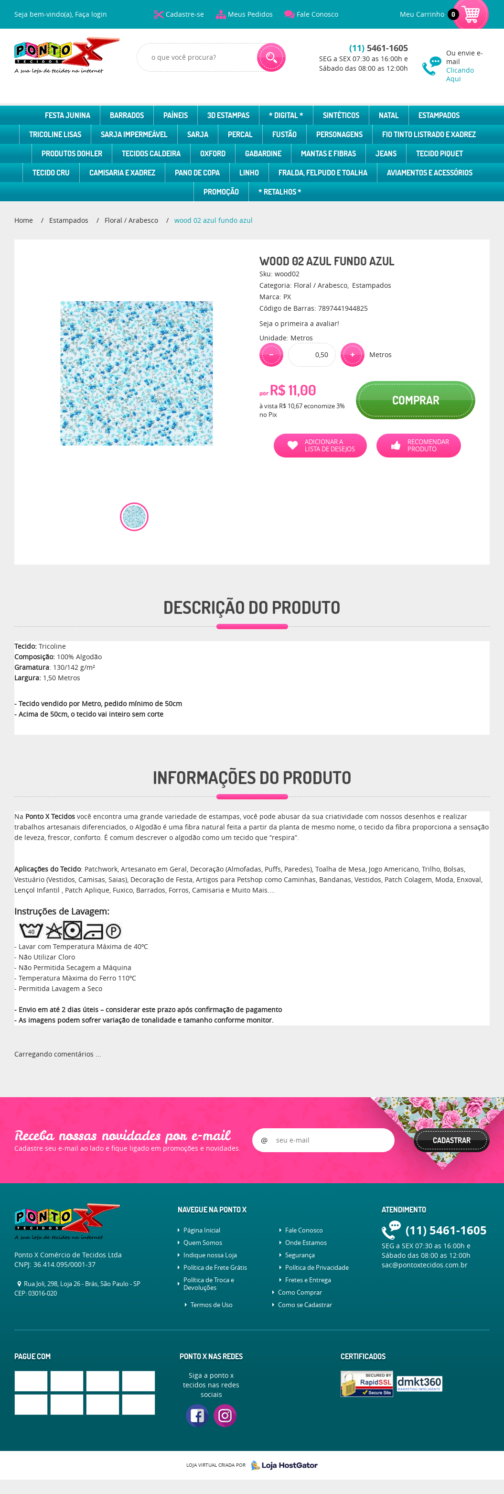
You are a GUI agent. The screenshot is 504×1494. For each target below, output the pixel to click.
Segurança (300, 1255)
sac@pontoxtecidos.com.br (425, 1264)
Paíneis (175, 115)
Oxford (212, 153)
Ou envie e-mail (468, 65)
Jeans (386, 153)
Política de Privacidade (317, 1267)
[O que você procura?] (271, 57)
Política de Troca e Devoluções (208, 1284)
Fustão (284, 134)
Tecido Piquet (439, 153)
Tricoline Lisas (55, 134)
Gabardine (263, 153)
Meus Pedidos (250, 14)
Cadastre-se (185, 14)
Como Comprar (300, 1292)
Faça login (91, 14)
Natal (389, 115)
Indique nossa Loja (210, 1255)
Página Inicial (201, 1230)
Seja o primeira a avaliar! (299, 323)
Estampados (439, 115)
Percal (240, 134)
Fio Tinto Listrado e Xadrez (429, 134)
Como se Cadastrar (305, 1304)
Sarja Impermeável (134, 134)
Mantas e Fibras (328, 153)
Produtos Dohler (72, 153)
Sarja (197, 134)
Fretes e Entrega (308, 1280)
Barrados (127, 115)
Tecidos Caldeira (151, 153)
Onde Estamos (306, 1242)
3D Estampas (228, 115)
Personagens (339, 134)
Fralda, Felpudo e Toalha (323, 172)
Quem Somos (202, 1242)
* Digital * (286, 115)
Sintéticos (341, 115)
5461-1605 (378, 48)
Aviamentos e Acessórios (429, 172)
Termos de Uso (212, 1304)
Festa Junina (67, 115)
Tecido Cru (51, 172)
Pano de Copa (197, 172)
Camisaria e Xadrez (122, 172)
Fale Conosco (317, 14)
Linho (249, 172)
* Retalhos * (279, 191)
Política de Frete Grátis (215, 1267)
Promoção (221, 191)
